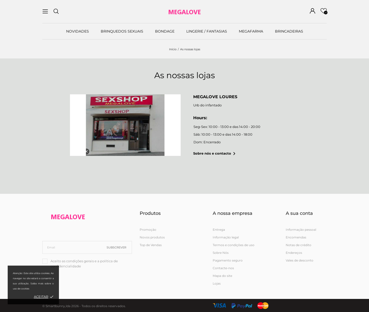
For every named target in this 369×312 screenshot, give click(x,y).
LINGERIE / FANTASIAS (206, 31)
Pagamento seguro (228, 260)
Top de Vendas (151, 245)
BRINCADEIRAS (289, 31)
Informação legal (226, 237)
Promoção (148, 230)
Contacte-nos (223, 268)
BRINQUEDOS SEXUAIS (122, 31)
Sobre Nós (221, 253)
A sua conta (299, 213)
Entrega (219, 230)
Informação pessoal (301, 230)
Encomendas (296, 237)
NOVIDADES (77, 31)
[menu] (45, 11)
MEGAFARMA (251, 31)
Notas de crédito (298, 245)
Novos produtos (152, 237)
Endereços (294, 253)
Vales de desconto (299, 260)
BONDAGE (165, 31)
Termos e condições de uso (233, 245)
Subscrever (116, 247)
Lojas (217, 283)
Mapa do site (222, 276)
